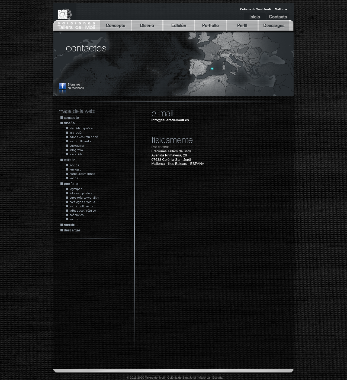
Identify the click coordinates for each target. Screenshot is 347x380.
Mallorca (281, 9)
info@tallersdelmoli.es (170, 120)
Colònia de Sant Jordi (255, 9)
